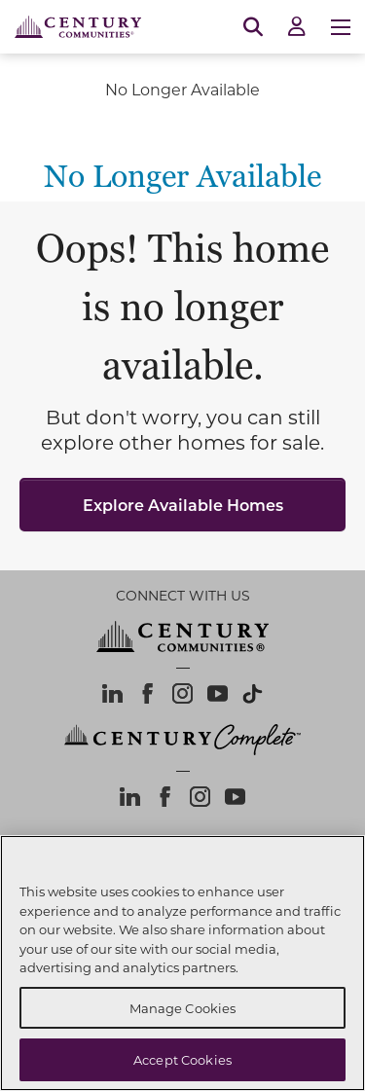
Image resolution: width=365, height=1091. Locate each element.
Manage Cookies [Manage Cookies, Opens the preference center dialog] (183, 1008)
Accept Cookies (182, 1059)
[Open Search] (253, 27)
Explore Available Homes (183, 504)
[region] (182, 963)
